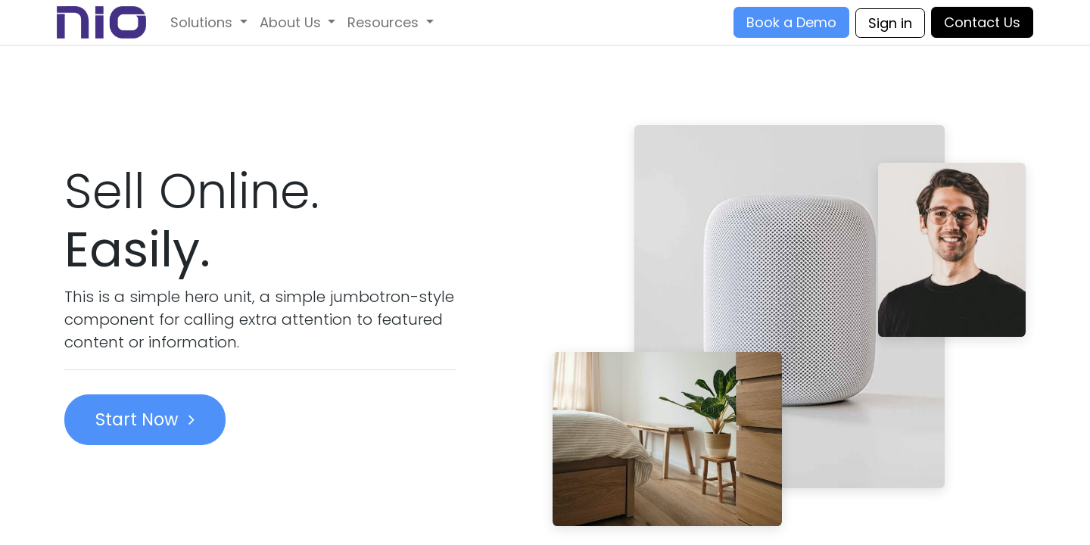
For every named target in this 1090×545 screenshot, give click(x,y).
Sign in (890, 23)
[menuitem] (209, 22)
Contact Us (982, 22)
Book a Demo (791, 22)
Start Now (145, 419)
